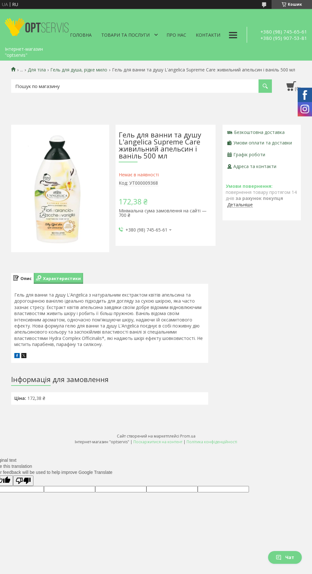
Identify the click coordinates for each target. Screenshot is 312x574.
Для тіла (37, 70)
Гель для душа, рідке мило (78, 70)
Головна (81, 35)
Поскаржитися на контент (157, 442)
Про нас (176, 35)
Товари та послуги (125, 35)
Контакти (208, 35)
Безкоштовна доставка (259, 132)
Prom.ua (187, 436)
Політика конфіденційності (212, 442)
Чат (285, 557)
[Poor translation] (23, 480)
